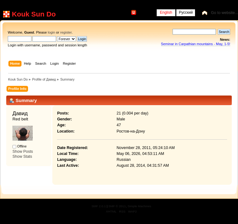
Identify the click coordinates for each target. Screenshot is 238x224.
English (166, 12)
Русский (186, 12)
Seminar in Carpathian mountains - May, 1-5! (195, 44)
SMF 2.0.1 (99, 206)
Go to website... (224, 13)
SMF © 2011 (117, 206)
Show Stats (22, 156)
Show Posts (22, 151)
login (51, 32)
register (66, 32)
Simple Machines (139, 206)
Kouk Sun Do (34, 14)
